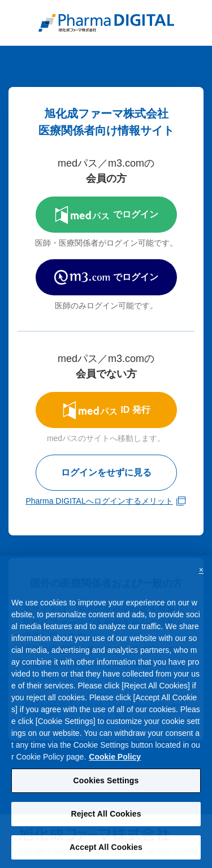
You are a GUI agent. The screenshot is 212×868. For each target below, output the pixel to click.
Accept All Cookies (106, 851)
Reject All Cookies (106, 818)
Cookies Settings (106, 785)
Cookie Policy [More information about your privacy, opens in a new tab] (115, 761)
